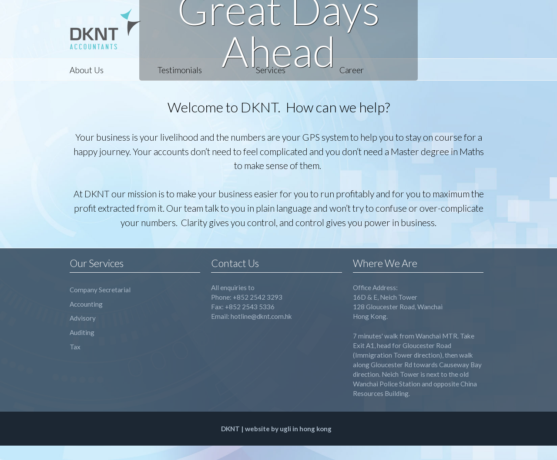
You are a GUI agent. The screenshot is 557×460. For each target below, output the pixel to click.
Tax (75, 347)
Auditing (82, 332)
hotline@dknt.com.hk (261, 316)
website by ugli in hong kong (288, 429)
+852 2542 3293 (257, 297)
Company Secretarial (100, 290)
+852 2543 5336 (250, 307)
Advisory (83, 318)
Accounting (86, 304)
